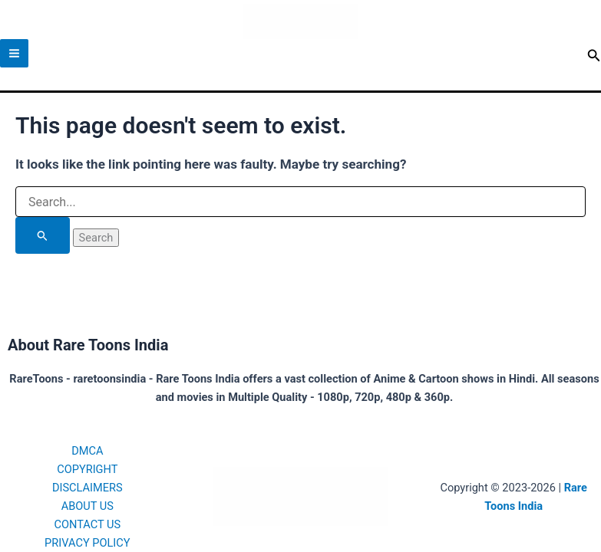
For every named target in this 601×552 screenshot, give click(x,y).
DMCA (87, 451)
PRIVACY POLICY (87, 543)
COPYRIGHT (87, 469)
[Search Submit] (42, 235)
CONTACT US (87, 524)
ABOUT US (87, 506)
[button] (594, 55)
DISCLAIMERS (87, 488)
